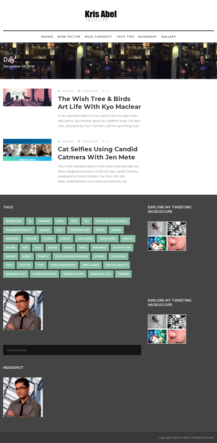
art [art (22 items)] (86, 221)
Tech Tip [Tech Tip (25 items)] (24, 265)
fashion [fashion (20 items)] (30, 238)
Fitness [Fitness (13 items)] (48, 238)
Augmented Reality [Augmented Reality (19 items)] (19, 229)
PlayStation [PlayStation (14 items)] (122, 247)
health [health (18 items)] (128, 238)
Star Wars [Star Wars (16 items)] (118, 256)
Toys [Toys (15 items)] (40, 265)
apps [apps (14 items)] (74, 221)
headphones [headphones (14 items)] (107, 238)
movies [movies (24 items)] (52, 247)
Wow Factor (68, 36)
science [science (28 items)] (99, 256)
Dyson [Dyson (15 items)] (100, 229)
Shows (47, 36)
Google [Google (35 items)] (65, 238)
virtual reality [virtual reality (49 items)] (116, 265)
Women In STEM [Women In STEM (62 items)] (73, 273)
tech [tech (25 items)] (9, 265)
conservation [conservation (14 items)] (79, 229)
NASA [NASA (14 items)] (82, 247)
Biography (147, 36)
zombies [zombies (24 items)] (123, 273)
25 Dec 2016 (89, 91)
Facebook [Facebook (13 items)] (12, 238)
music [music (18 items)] (68, 247)
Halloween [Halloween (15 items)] (85, 238)
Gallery (168, 36)
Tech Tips (125, 36)
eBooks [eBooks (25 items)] (116, 229)
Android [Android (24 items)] (44, 221)
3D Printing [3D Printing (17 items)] (14, 221)
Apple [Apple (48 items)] (60, 221)
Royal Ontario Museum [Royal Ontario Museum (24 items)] (71, 256)
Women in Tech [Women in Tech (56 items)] (101, 273)
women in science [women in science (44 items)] (44, 273)
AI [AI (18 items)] (30, 221)
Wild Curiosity (98, 36)
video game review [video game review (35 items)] (63, 265)
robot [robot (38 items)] (26, 256)
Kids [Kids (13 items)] (25, 247)
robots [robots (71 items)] (43, 256)
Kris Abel (68, 91)
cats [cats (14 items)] (59, 229)
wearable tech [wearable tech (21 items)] (16, 273)
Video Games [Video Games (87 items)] (90, 265)
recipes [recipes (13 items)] (10, 256)
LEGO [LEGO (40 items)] (38, 247)
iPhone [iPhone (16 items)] (10, 247)
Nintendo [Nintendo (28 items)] (99, 247)
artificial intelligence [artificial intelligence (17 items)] (111, 221)
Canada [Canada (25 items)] (44, 229)
